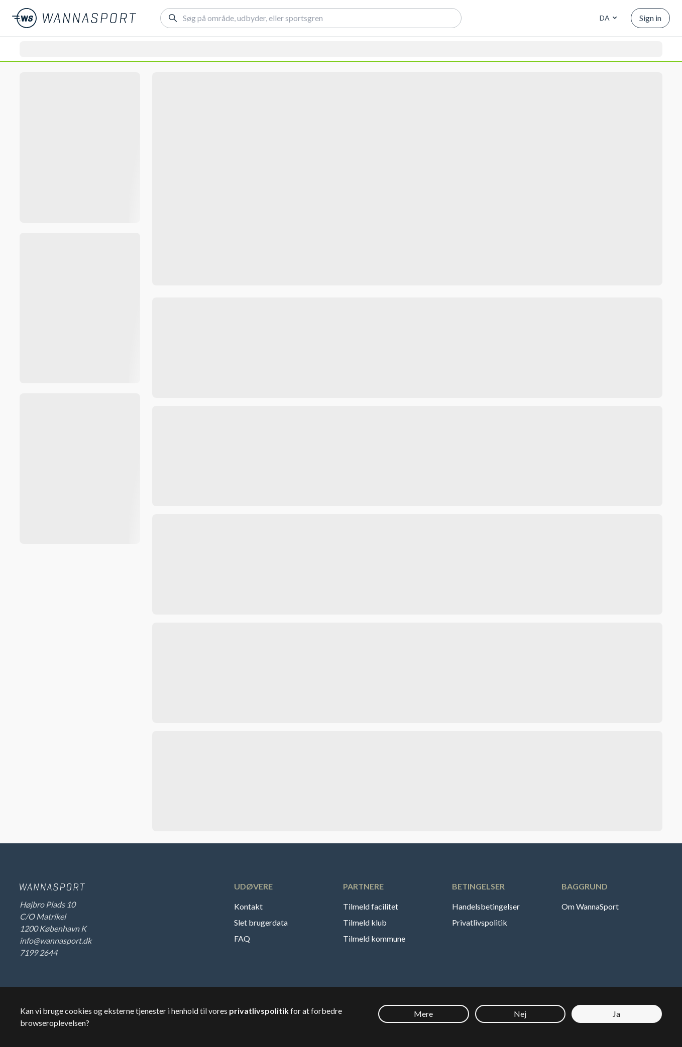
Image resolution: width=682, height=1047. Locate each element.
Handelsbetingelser (486, 906)
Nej (520, 1013)
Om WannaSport (590, 906)
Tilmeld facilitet (370, 906)
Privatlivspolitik (479, 922)
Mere (423, 1013)
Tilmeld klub (365, 922)
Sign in (650, 18)
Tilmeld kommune (374, 938)
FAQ (242, 938)
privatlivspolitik (259, 1010)
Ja (616, 1013)
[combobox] (607, 18)
